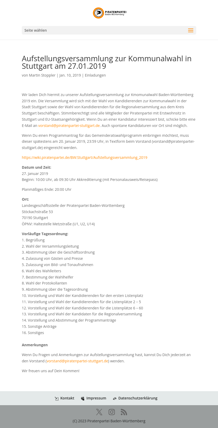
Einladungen (95, 75)
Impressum (93, 398)
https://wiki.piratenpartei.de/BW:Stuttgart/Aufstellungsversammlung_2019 (84, 157)
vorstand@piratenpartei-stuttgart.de (69, 125)
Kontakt (64, 398)
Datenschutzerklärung (135, 398)
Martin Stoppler (42, 75)
